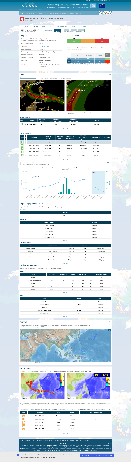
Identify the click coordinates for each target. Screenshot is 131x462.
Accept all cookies (87, 455)
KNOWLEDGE (74, 13)
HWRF (73, 30)
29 (25, 124)
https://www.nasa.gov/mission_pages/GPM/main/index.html (36, 325)
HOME (22, 13)
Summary (26, 26)
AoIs (41, 204)
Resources (83, 26)
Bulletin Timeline (25, 133)
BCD (51, 289)
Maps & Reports (62, 26)
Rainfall (100, 55)
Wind (76, 55)
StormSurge (25, 367)
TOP (110, 74)
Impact (36, 26)
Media (73, 26)
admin (109, 0)
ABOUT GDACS (85, 439)
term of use (89, 0)
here (82, 49)
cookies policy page (48, 455)
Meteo (44, 26)
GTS (51, 26)
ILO (52, 286)
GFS (67, 30)
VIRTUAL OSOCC (42, 13)
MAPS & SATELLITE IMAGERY (58, 13)
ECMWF (81, 30)
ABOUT (82, 13)
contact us (96, 0)
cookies (110, 442)
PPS (51, 280)
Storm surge (88, 55)
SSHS (69, 78)
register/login (103, 0)
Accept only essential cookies (104, 455)
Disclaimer (63, 442)
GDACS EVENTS (30, 13)
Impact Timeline (25, 117)
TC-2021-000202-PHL (45, 46)
